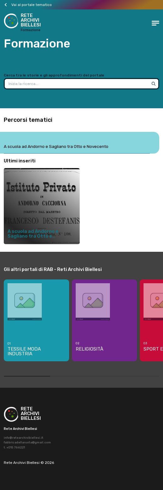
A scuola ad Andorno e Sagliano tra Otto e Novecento (56, 146)
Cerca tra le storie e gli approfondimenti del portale (54, 75)
